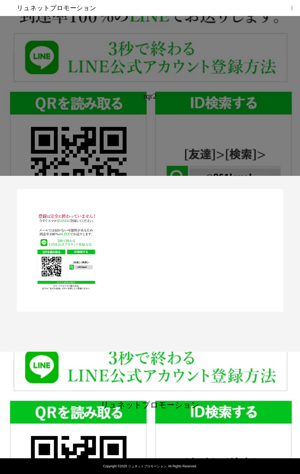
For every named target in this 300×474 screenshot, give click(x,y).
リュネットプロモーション (56, 8)
